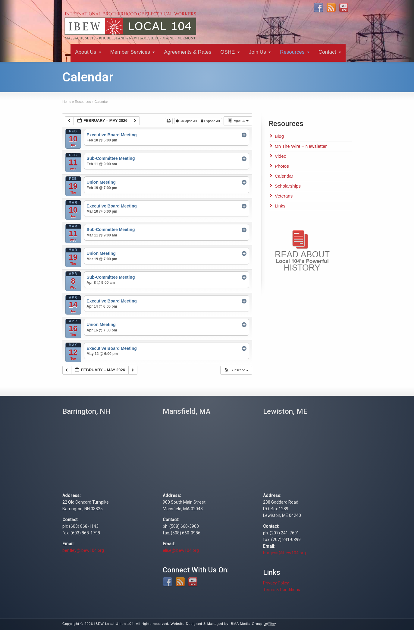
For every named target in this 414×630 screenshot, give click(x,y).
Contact (327, 52)
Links (280, 205)
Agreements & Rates (187, 52)
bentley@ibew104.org (83, 550)
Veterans (284, 195)
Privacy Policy (276, 583)
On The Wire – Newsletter (301, 146)
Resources (292, 52)
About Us (85, 52)
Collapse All (187, 121)
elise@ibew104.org (181, 550)
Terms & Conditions (281, 589)
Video (280, 156)
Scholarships (288, 185)
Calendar (284, 176)
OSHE (227, 52)
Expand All (211, 121)
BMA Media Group (253, 623)
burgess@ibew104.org (284, 552)
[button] (236, 370)
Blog (279, 136)
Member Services (130, 52)
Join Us (257, 52)
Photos (282, 166)
